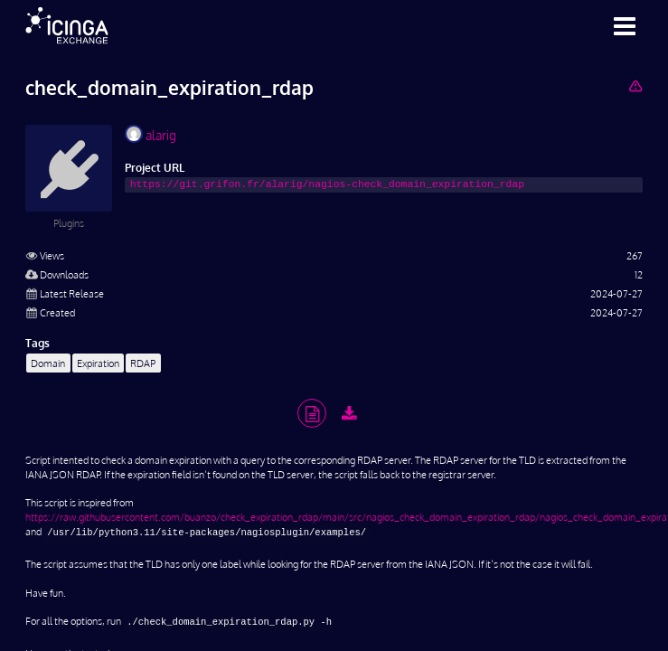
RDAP (142, 363)
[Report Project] (635, 85)
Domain (48, 363)
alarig (150, 134)
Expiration (98, 363)
